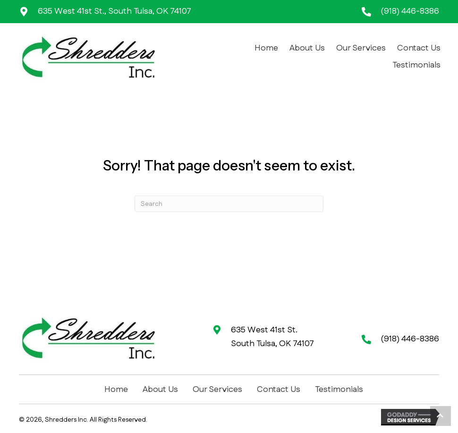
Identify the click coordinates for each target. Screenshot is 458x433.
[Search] (229, 203)
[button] (440, 416)
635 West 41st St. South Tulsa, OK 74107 (272, 337)
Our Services (217, 389)
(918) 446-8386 (410, 11)
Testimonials (339, 389)
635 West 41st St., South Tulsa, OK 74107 (114, 11)
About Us (160, 389)
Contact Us (278, 389)
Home (116, 389)
